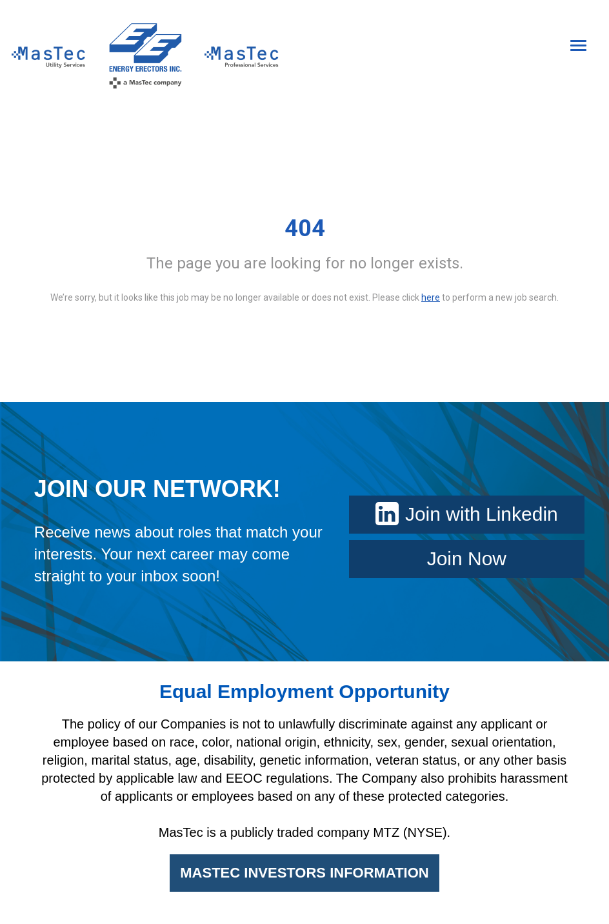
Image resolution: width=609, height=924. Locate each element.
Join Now (466, 558)
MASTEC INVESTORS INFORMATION (304, 873)
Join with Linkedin (466, 514)
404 (305, 228)
